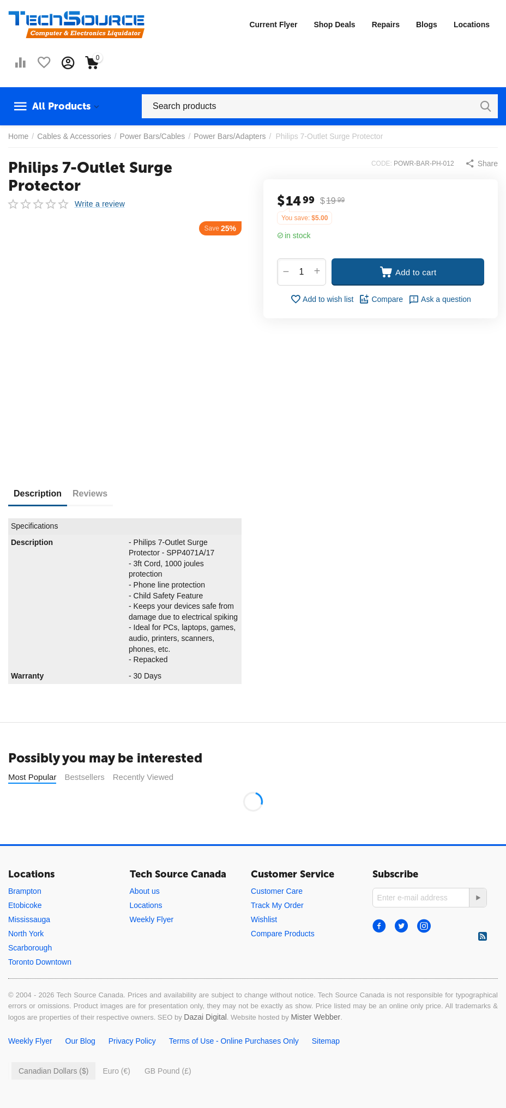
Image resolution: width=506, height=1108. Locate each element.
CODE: (381, 163)
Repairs (386, 24)
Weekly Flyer (152, 919)
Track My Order (277, 905)
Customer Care (277, 891)
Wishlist (264, 919)
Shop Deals (334, 24)
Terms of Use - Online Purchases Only (234, 1041)
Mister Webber (315, 1017)
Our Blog (80, 1041)
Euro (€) (116, 1071)
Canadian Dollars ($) (53, 1071)
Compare (381, 299)
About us (145, 891)
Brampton (24, 891)
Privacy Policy (132, 1041)
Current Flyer (273, 24)
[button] (481, 163)
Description (38, 493)
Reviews (90, 493)
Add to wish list (321, 299)
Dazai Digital (205, 1017)
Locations (472, 24)
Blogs (426, 24)
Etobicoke (24, 905)
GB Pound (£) (167, 1071)
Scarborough (30, 947)
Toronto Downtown (39, 962)
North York (26, 933)
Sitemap (326, 1041)
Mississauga (29, 919)
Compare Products (283, 933)
